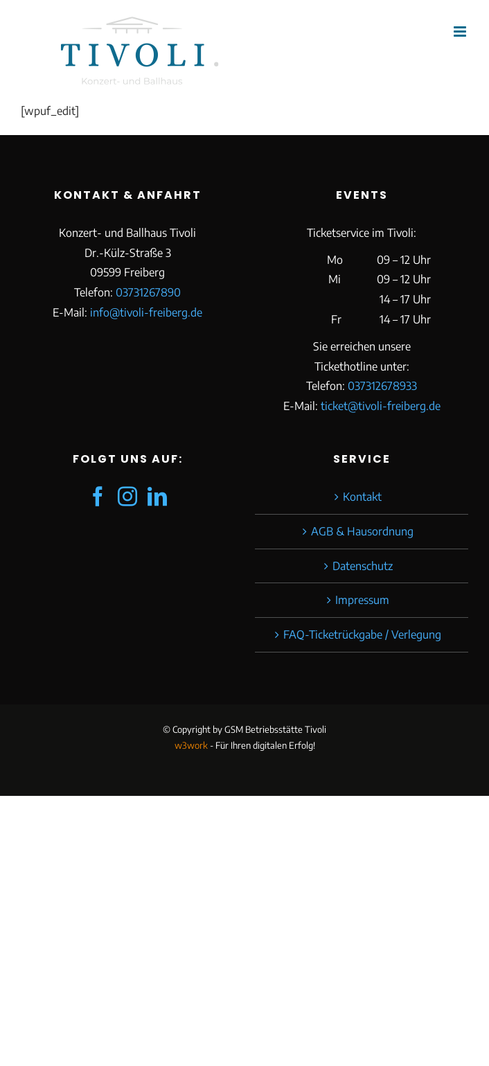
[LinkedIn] (157, 496)
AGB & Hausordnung (362, 531)
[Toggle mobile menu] (461, 31)
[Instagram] (127, 496)
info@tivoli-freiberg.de (146, 312)
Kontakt (362, 497)
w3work (191, 745)
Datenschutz (362, 566)
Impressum (362, 600)
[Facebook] (97, 496)
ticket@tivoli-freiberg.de (381, 406)
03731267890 (148, 292)
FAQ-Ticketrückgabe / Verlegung (362, 634)
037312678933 (382, 386)
